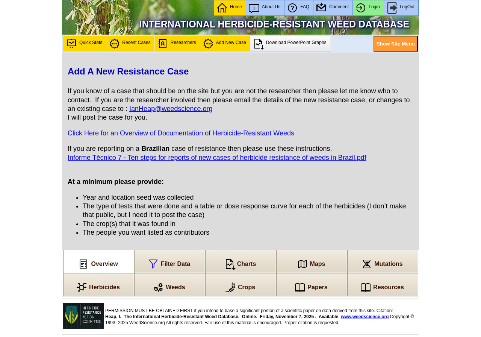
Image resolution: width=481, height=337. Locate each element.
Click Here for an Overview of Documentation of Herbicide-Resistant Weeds (181, 133)
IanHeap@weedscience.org (170, 108)
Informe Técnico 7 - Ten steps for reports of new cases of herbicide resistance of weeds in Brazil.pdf (217, 157)
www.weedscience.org (365, 316)
